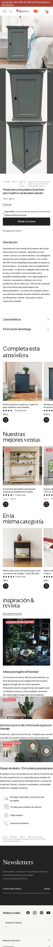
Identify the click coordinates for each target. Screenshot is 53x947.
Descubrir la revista (12, 613)
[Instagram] (35, 939)
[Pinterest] (42, 939)
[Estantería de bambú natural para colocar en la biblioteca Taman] (5, 504)
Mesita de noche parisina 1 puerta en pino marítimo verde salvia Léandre (39, 184)
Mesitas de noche (22, 184)
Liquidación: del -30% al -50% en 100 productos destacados (25, 3)
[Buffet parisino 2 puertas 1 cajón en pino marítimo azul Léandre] (5, 420)
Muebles (6, 182)
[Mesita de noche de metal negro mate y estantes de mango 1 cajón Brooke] (5, 586)
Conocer (7, 204)
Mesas (14, 182)
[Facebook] (28, 939)
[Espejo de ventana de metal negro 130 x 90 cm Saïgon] (46, 504)
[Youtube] (48, 939)
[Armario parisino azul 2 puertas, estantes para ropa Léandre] (46, 420)
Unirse (47, 913)
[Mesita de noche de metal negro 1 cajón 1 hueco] (46, 586)
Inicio (5, 862)
